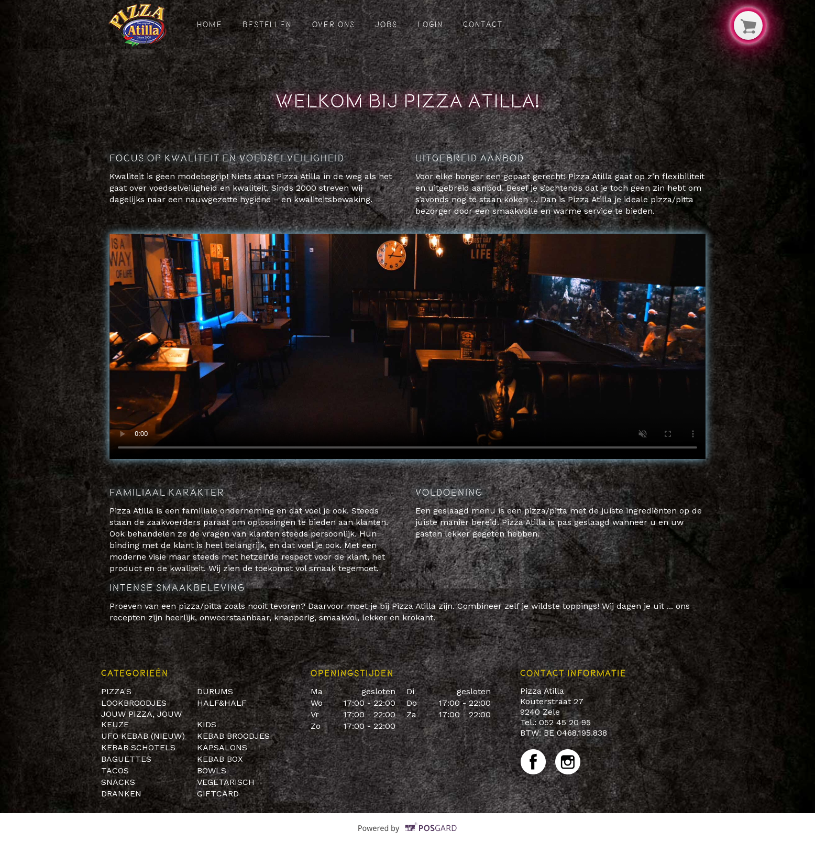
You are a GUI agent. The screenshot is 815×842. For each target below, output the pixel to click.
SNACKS (118, 782)
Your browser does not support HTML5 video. (407, 346)
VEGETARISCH (226, 782)
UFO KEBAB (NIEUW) (143, 736)
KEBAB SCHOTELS (138, 747)
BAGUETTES (126, 759)
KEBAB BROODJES (233, 736)
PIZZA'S (117, 691)
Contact (482, 24)
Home (210, 24)
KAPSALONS (222, 747)
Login (430, 24)
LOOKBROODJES (134, 703)
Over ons (333, 24)
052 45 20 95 (565, 722)
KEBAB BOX (220, 759)
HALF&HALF (222, 703)
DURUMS (215, 691)
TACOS (115, 770)
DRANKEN (121, 794)
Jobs (386, 24)
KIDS (206, 724)
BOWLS (211, 770)
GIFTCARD (218, 794)
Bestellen (267, 24)
